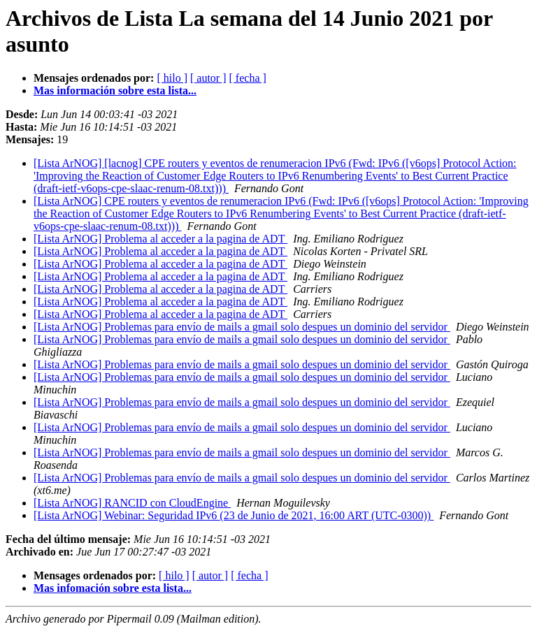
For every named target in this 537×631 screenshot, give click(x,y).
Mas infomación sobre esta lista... (113, 588)
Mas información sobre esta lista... (115, 90)
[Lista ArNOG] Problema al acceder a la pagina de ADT (160, 239)
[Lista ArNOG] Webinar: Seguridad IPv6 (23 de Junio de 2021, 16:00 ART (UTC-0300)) (234, 515)
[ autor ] (208, 78)
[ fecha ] (247, 78)
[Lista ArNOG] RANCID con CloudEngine (132, 503)
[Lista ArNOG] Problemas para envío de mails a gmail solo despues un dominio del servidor (242, 327)
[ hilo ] (172, 78)
